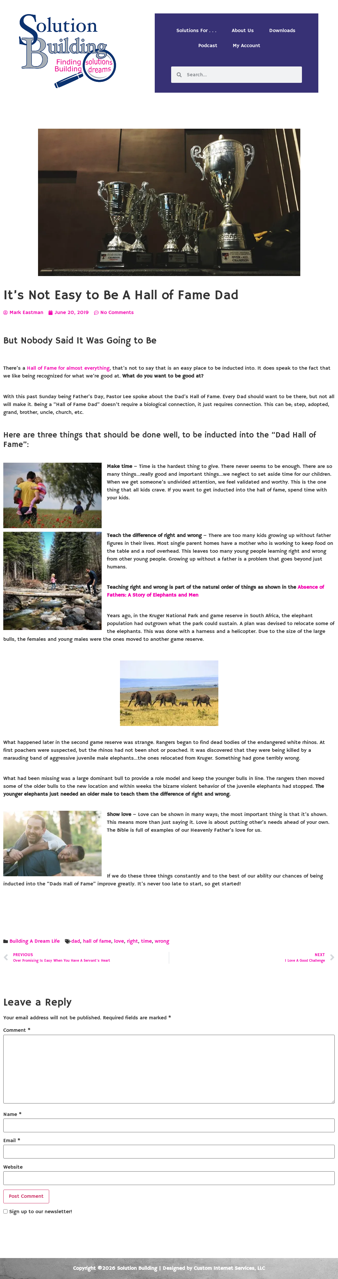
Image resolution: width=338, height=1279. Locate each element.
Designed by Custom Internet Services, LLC (214, 1268)
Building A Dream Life (35, 941)
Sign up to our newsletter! (40, 1211)
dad (75, 941)
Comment (16, 1030)
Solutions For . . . (196, 31)
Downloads (282, 31)
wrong (162, 941)
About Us (243, 31)
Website (13, 1167)
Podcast (207, 46)
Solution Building (137, 1268)
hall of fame (97, 941)
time (146, 941)
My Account (246, 46)
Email (11, 1140)
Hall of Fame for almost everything (68, 368)
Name (12, 1114)
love (119, 941)
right (132, 941)
